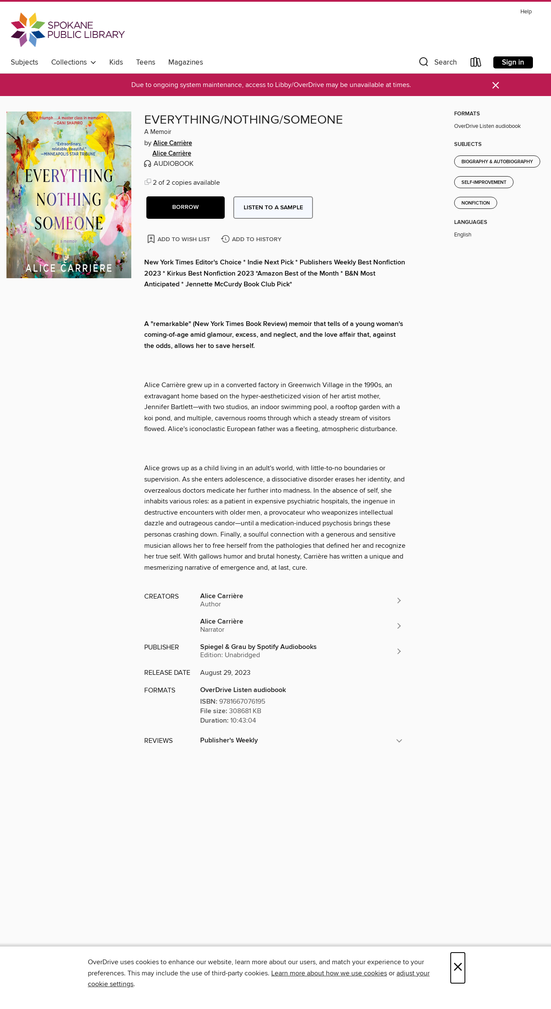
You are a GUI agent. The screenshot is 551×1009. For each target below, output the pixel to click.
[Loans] (476, 64)
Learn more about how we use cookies (329, 973)
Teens (145, 62)
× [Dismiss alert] (495, 85)
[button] (437, 64)
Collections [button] (73, 62)
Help (526, 12)
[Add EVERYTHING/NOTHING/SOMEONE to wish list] (179, 238)
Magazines (185, 62)
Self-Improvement (483, 183)
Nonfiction (475, 203)
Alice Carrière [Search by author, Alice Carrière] (172, 143)
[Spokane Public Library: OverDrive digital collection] (67, 29)
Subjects (24, 62)
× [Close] (457, 968)
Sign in (513, 62)
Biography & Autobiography (497, 162)
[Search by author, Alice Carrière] (301, 600)
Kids (116, 62)
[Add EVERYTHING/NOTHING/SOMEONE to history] (252, 239)
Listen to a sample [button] (273, 207)
